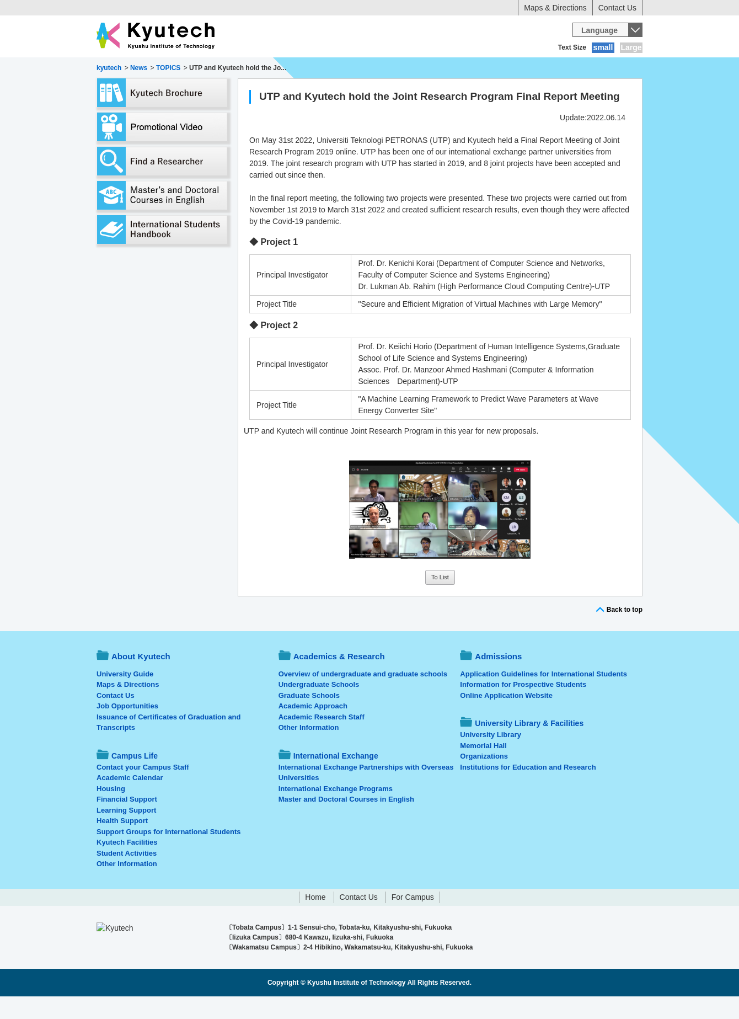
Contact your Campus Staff (143, 790)
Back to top (624, 632)
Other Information (127, 886)
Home (315, 919)
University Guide (125, 696)
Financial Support (127, 822)
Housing (111, 811)
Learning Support (126, 833)
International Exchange (464, 69)
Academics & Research (225, 69)
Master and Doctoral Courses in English (346, 822)
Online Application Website (506, 718)
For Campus (413, 919)
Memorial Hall (483, 768)
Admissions (308, 69)
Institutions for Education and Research (528, 790)
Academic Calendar (130, 800)
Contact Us (617, 7)
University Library (490, 757)
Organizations (484, 779)
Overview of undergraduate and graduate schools (363, 696)
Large (630, 47)
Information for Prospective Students (523, 707)
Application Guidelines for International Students (543, 696)
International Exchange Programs (336, 811)
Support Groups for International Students (168, 854)
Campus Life (374, 69)
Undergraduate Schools (319, 707)
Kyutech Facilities (127, 865)
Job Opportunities (127, 728)
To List (440, 599)
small (603, 47)
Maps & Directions (555, 7)
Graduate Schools (309, 718)
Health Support (122, 843)
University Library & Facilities (580, 69)
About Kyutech (134, 69)
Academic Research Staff (322, 739)
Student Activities (127, 876)
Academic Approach (313, 728)
